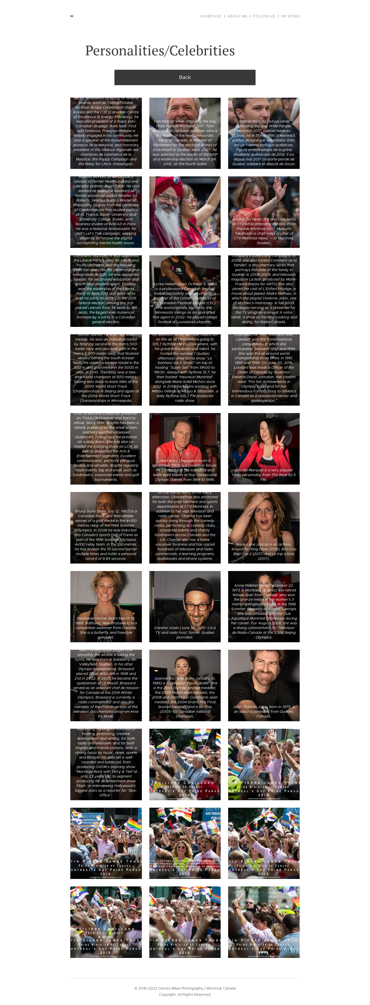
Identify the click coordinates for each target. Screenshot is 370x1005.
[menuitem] (217, 16)
